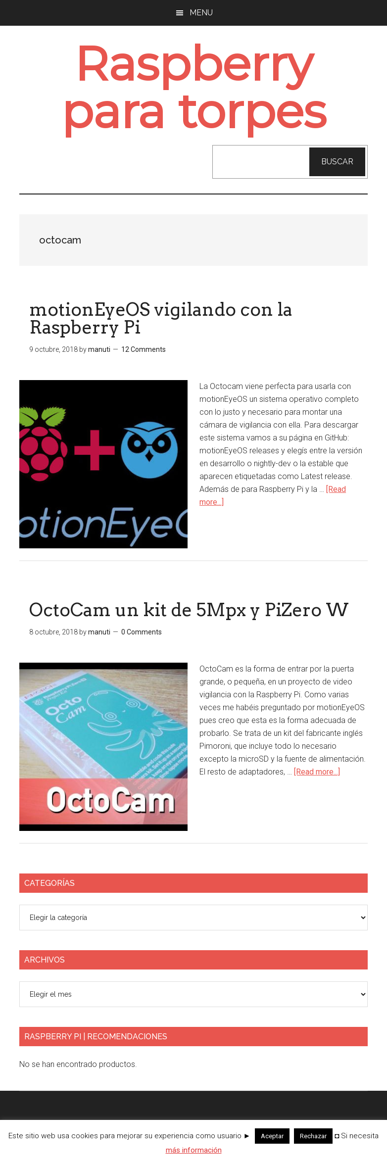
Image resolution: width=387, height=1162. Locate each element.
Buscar (337, 161)
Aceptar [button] (272, 1136)
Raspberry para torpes (193, 87)
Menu (201, 12)
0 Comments (141, 632)
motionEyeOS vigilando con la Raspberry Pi (160, 318)
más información (194, 1150)
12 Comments (143, 349)
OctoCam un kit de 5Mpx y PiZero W (189, 610)
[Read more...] (317, 771)
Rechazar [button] (313, 1136)
